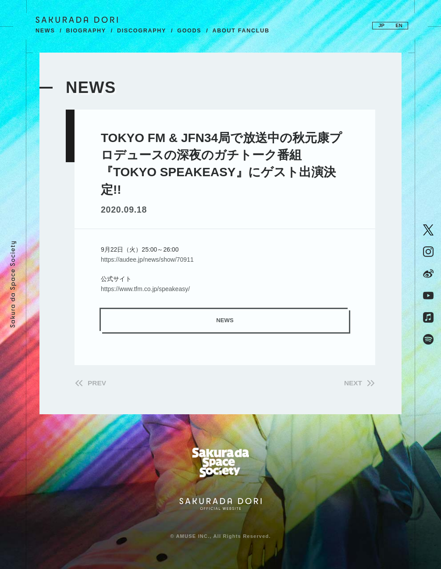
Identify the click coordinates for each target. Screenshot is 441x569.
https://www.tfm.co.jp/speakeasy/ (145, 288)
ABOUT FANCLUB (240, 31)
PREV (97, 383)
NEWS (45, 31)
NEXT (353, 383)
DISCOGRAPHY (141, 31)
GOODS (189, 31)
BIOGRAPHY (86, 31)
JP (381, 25)
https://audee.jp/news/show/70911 (147, 259)
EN (398, 25)
